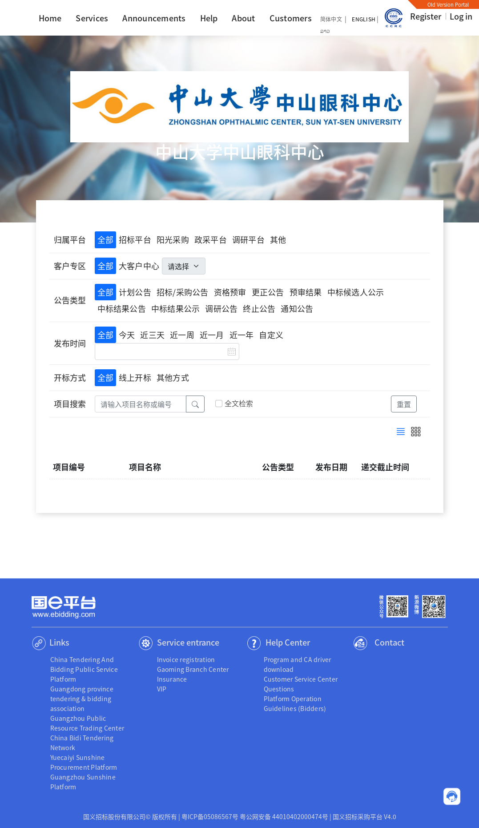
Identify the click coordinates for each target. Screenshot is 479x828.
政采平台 (210, 239)
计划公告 (135, 292)
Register (425, 16)
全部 (105, 239)
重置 (404, 404)
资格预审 (230, 292)
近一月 (212, 334)
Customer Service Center (301, 679)
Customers (291, 18)
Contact (389, 642)
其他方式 (173, 377)
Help (209, 18)
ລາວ (325, 30)
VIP (162, 688)
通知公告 (297, 308)
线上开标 (135, 377)
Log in (461, 16)
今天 (127, 334)
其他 (278, 239)
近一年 (241, 334)
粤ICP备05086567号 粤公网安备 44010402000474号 (254, 816)
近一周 (182, 334)
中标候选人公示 (355, 292)
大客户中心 (139, 265)
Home (50, 18)
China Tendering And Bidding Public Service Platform (84, 669)
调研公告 (221, 308)
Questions (279, 688)
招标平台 (135, 239)
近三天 (152, 334)
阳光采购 (173, 239)
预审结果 (306, 292)
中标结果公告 (121, 308)
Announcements (153, 18)
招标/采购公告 (183, 292)
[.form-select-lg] (183, 266)
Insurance (172, 679)
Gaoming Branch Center (193, 669)
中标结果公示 (175, 308)
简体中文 (331, 19)
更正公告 (268, 292)
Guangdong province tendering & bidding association (81, 698)
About (243, 18)
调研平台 (248, 239)
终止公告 (259, 308)
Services (92, 18)
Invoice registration (186, 659)
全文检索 (239, 403)
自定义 (271, 334)
